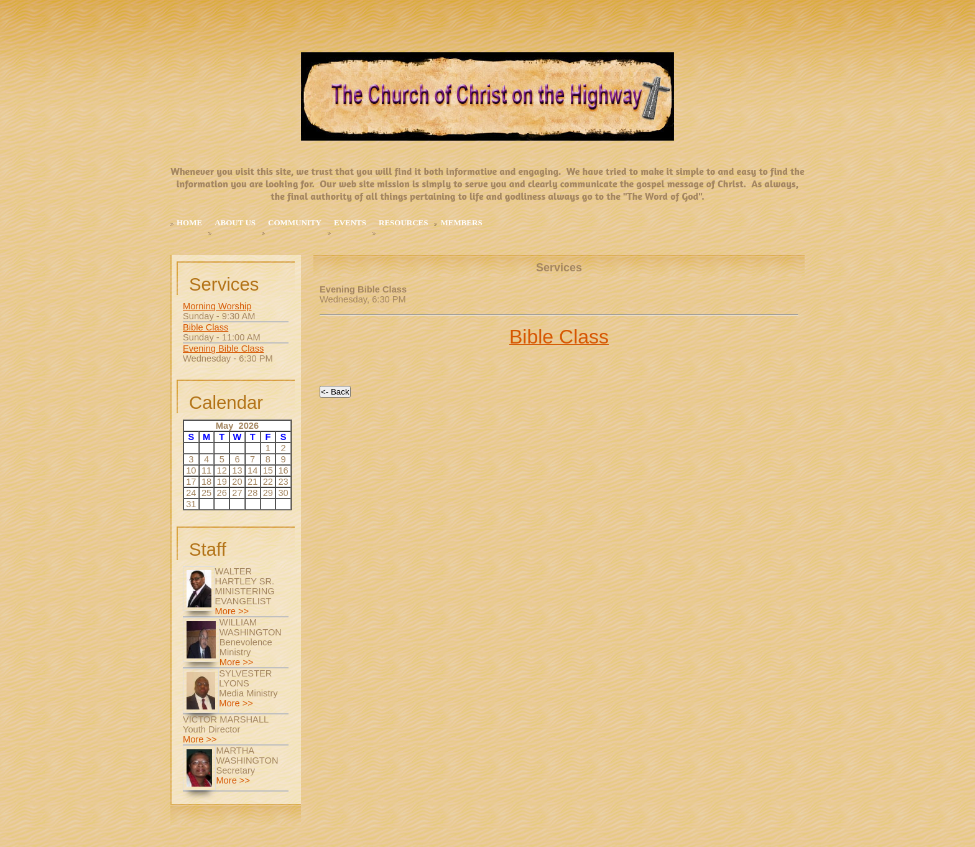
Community (294, 222)
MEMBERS (461, 222)
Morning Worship (217, 306)
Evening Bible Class (223, 348)
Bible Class (205, 327)
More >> (232, 611)
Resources (403, 222)
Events (350, 222)
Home (189, 222)
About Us (235, 222)
